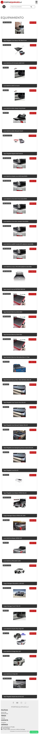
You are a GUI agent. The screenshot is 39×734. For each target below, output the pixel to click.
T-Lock (5, 633)
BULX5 (5, 384)
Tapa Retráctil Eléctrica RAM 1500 (12, 334)
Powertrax (6, 294)
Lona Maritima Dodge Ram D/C (12, 651)
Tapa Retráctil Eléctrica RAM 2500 (12, 312)
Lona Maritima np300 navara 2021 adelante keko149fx (18, 244)
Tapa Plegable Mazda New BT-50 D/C (13, 696)
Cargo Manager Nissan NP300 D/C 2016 (14, 515)
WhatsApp (34, 732)
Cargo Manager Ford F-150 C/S (11, 606)
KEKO (5, 67)
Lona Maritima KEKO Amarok (11, 85)
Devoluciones (4, 713)
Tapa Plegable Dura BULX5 (10, 470)
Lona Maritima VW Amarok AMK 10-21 (13, 63)
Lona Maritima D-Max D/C (10, 674)
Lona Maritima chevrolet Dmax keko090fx (15, 199)
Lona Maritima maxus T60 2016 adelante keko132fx (17, 266)
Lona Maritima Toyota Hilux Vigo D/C (13, 628)
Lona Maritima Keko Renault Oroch (13, 131)
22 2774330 (11, 727)
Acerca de (3, 712)
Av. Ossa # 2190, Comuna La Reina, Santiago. (13, 729)
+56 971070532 (6, 728)
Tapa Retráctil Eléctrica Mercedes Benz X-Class (16, 357)
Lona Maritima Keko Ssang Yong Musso (14, 108)
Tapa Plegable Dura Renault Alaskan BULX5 (15, 425)
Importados (7, 22)
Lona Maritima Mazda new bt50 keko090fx (15, 176)
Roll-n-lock (6, 497)
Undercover (7, 678)
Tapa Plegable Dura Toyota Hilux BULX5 (14, 402)
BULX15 (6, 361)
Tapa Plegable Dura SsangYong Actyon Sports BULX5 (18, 447)
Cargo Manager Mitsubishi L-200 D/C (13, 583)
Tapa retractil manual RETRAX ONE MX (14, 289)
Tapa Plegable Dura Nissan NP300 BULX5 (14, 493)
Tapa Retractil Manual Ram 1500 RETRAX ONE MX (17, 380)
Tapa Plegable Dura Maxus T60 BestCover (15, 40)
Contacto (3, 722)
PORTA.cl (11, 2)
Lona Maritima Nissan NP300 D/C (12, 538)
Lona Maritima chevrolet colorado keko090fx (15, 221)
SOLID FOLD (7, 135)
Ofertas (3, 718)
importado (6, 45)
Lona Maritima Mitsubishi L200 (12, 561)
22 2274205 (5, 727)
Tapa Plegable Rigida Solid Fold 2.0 (13, 153)
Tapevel (6, 520)
